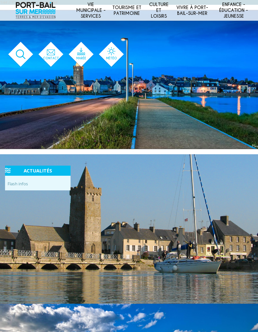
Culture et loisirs (159, 10)
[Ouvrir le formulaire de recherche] (19, 54)
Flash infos (18, 184)
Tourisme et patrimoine (126, 10)
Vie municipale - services (91, 10)
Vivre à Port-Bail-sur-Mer (192, 10)
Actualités (38, 171)
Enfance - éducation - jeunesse (233, 10)
